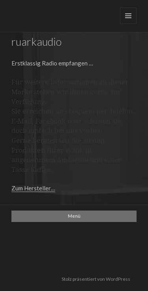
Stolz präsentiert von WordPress (96, 279)
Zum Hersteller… (33, 188)
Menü (74, 215)
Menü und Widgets (128, 15)
